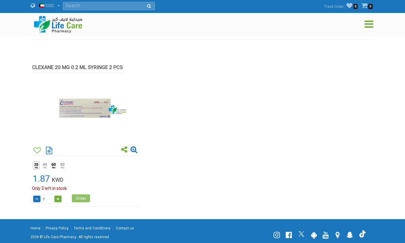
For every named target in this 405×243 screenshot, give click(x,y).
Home (35, 228)
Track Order (334, 7)
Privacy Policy (57, 228)
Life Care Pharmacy (60, 237)
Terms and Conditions (92, 228)
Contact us (125, 228)
